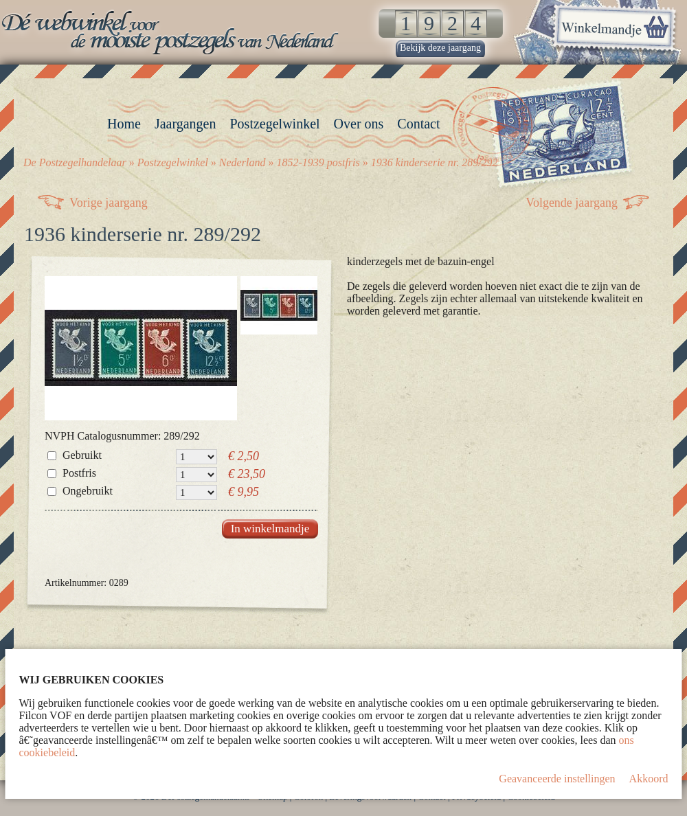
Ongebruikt (88, 491)
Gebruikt (82, 455)
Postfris (79, 473)
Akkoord (648, 778)
